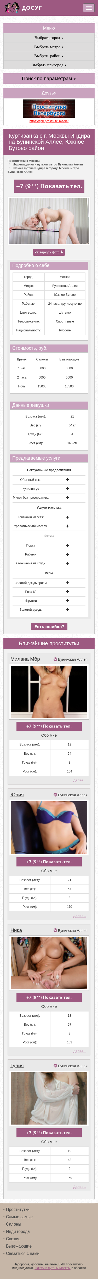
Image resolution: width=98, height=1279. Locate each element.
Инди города (18, 1231)
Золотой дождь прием (31, 583)
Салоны (13, 1224)
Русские (65, 330)
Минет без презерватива (30, 497)
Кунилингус (30, 489)
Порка (30, 545)
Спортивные (65, 321)
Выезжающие (19, 1246)
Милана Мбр (25, 659)
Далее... (79, 780)
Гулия (17, 1065)
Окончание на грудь (30, 563)
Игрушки (31, 601)
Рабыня (30, 554)
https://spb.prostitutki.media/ (49, 121)
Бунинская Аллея (65, 286)
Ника (16, 930)
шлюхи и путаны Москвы (52, 1268)
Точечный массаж (31, 517)
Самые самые (19, 1217)
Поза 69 (30, 592)
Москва (65, 277)
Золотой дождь (31, 609)
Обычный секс (30, 480)
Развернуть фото (49, 252)
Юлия (17, 794)
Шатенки (65, 312)
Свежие (13, 1239)
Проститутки (18, 1209)
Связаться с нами (22, 1253)
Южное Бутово (65, 295)
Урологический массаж (31, 526)
